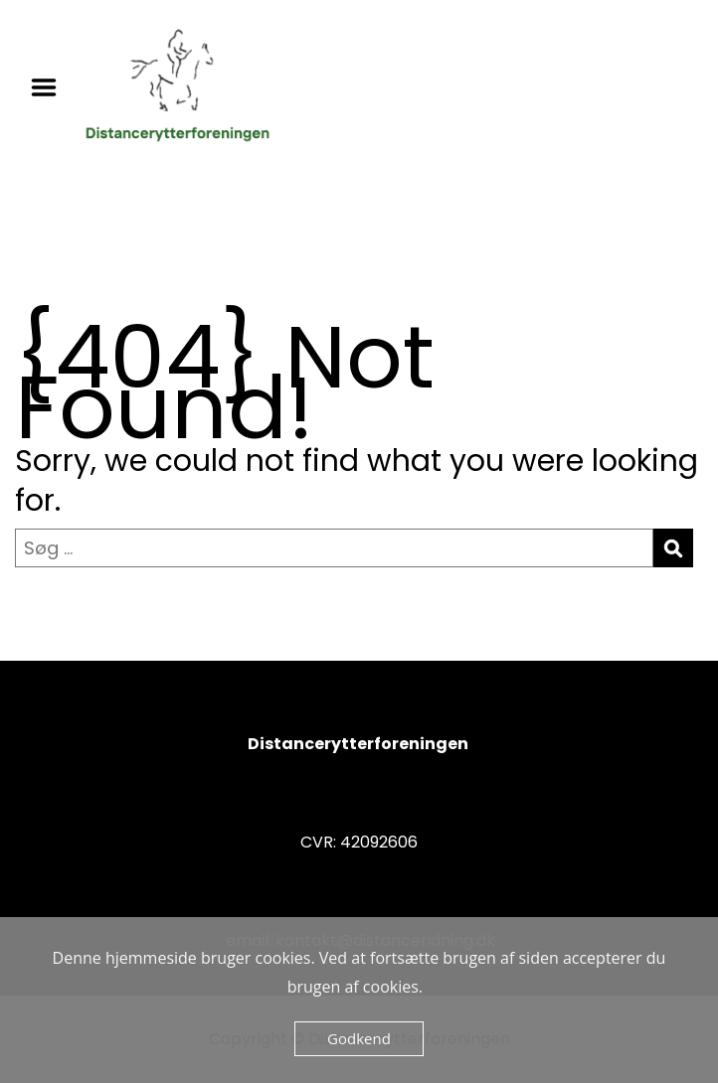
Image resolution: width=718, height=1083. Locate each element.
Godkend (359, 1038)
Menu (51, 87)
